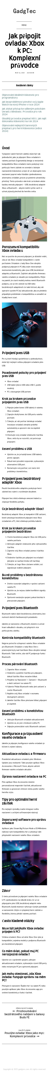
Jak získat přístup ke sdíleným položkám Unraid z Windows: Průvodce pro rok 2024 (23, 112)
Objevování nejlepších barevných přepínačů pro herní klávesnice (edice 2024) (22, 128)
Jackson (30, 73)
